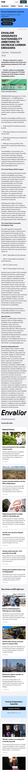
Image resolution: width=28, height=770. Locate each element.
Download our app (7, 23)
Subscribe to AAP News (8, 20)
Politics (13, 6)
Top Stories (5, 6)
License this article (7, 423)
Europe (4, 55)
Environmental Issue (16, 52)
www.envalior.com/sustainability (11, 312)
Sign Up (23, 2)
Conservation (5, 52)
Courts (20, 6)
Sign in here (18, 712)
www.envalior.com (17, 342)
